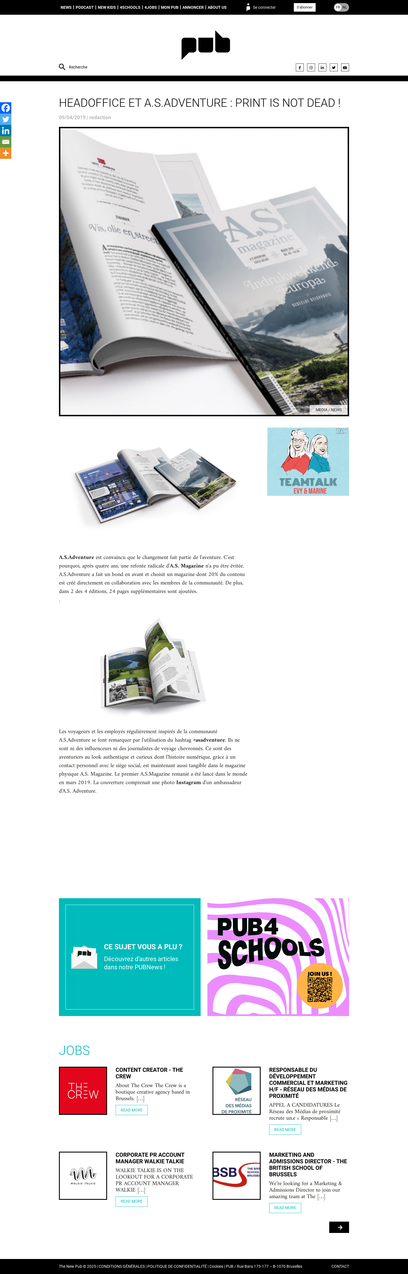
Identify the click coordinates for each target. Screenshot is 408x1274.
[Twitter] (5, 119)
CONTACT (340, 1266)
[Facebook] (5, 108)
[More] (5, 153)
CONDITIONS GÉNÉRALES (122, 1266)
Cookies (216, 1266)
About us (217, 7)
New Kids (107, 7)
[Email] (5, 142)
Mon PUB (169, 7)
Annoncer (193, 7)
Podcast (85, 7)
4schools (130, 7)
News (66, 7)
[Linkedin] (5, 130)
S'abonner (305, 7)
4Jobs (150, 7)
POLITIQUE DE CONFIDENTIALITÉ (177, 1266)
